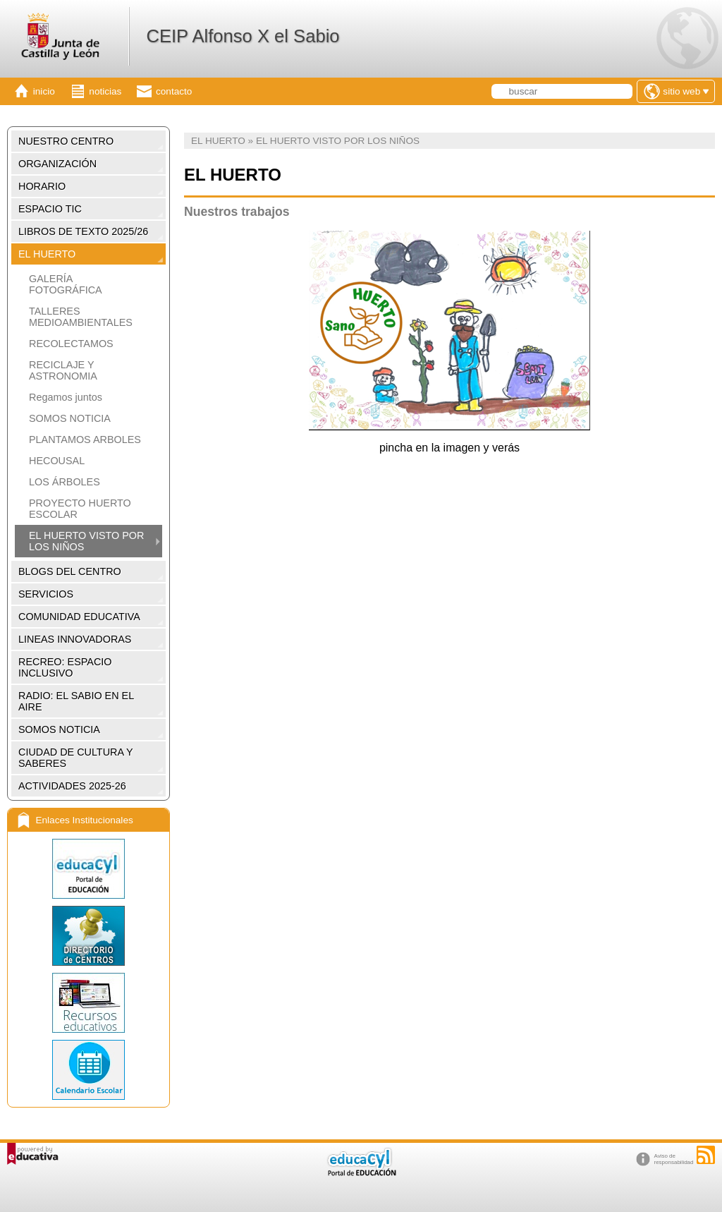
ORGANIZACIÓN (57, 163)
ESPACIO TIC (50, 208)
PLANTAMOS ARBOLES (85, 439)
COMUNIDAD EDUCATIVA (79, 616)
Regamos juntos (65, 397)
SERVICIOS (45, 594)
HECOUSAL (57, 460)
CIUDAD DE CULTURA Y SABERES (75, 757)
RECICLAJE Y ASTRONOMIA (63, 370)
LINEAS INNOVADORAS (74, 639)
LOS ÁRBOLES (64, 481)
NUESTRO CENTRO (66, 141)
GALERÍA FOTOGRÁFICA (65, 284)
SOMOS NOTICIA (70, 418)
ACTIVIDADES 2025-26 (72, 786)
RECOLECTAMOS (71, 343)
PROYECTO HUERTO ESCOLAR (80, 508)
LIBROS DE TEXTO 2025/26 (83, 231)
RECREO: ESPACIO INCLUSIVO (64, 667)
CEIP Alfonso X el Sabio (242, 36)
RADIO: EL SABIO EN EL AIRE (76, 701)
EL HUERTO (46, 254)
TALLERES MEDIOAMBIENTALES (81, 316)
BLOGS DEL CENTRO (69, 571)
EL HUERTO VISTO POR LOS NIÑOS (86, 541)
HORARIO (42, 186)
